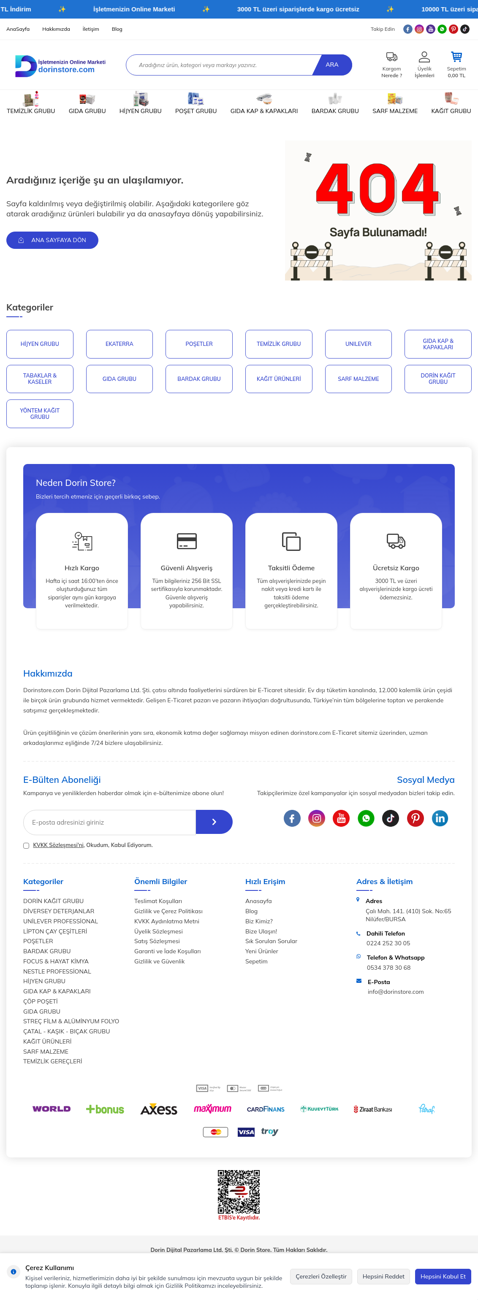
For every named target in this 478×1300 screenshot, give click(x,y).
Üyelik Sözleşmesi (158, 933)
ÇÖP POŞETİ (40, 1003)
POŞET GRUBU (196, 102)
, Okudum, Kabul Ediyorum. (88, 847)
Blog (117, 29)
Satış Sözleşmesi (157, 943)
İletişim (91, 29)
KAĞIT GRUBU (451, 102)
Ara (331, 64)
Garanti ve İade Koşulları (167, 953)
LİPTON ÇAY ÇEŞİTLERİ (55, 933)
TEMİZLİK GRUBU (31, 102)
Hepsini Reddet (384, 1276)
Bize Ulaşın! (261, 933)
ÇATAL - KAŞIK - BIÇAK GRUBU (66, 1033)
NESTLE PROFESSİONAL (57, 973)
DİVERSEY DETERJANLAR (58, 913)
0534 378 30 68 (388, 970)
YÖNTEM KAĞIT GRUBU (39, 415)
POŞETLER (199, 344)
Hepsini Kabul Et (443, 1276)
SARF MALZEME (395, 102)
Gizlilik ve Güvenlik (159, 963)
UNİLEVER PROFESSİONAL (60, 923)
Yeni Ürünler (261, 953)
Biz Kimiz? (259, 923)
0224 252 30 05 (388, 945)
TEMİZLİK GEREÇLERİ (52, 1064)
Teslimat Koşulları (158, 903)
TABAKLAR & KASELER (40, 379)
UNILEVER (358, 344)
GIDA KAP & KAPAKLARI (264, 102)
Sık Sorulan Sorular (271, 943)
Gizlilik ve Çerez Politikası (168, 913)
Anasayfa (258, 903)
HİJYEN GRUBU (141, 102)
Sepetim (256, 963)
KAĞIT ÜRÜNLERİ (278, 379)
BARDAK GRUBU (335, 102)
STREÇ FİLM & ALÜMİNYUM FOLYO (71, 1024)
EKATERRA (119, 344)
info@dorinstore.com (396, 994)
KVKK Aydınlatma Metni (166, 923)
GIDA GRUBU (87, 102)
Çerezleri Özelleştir (321, 1276)
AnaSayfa (18, 29)
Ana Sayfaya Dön (53, 240)
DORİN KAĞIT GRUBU (438, 379)
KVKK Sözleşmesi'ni (58, 847)
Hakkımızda (56, 29)
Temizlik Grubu (278, 344)
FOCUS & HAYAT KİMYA (56, 963)
